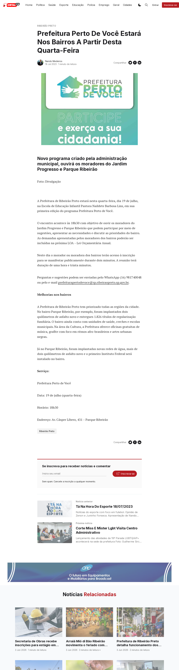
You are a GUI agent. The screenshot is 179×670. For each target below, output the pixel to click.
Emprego (104, 4)
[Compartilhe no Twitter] (130, 62)
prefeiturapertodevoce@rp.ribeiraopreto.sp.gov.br (93, 282)
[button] (139, 5)
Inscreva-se (170, 5)
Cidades (127, 4)
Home (28, 4)
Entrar (155, 5)
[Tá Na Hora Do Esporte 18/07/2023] (54, 508)
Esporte (63, 4)
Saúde (52, 4)
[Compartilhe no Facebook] (135, 62)
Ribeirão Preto (46, 25)
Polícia (91, 4)
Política (40, 4)
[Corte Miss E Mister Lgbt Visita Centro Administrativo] (54, 532)
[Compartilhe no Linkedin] (139, 62)
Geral (116, 4)
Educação (78, 4)
